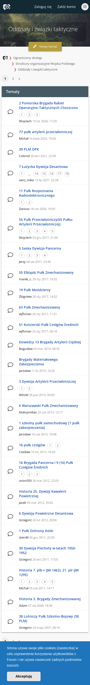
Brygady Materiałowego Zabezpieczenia (38, 361)
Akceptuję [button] (23, 676)
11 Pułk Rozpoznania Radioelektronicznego (37, 193)
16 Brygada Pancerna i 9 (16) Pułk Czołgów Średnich (46, 464)
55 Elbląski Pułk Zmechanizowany (46, 272)
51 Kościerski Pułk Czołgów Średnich (48, 324)
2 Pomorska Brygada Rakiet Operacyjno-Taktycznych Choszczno (48, 105)
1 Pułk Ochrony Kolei (36, 530)
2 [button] (13, 78)
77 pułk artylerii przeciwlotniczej (45, 132)
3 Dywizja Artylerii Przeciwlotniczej (47, 381)
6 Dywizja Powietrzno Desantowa (46, 513)
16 (51, 174)
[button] (21, 666)
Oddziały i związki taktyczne (37, 69)
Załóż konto (66, 6)
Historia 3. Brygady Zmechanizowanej (50, 599)
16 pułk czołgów (32, 445)
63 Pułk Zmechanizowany (39, 307)
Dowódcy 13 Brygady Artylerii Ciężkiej (50, 342)
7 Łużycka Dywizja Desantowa (43, 166)
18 (67, 174)
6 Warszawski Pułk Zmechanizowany (48, 405)
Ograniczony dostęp (27, 58)
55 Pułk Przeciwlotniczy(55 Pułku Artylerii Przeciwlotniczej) (45, 221)
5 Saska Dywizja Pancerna (40, 248)
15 (44, 174)
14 (36, 174)
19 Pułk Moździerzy (35, 290)
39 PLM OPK (29, 149)
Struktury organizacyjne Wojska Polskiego (45, 63)
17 (59, 174)
